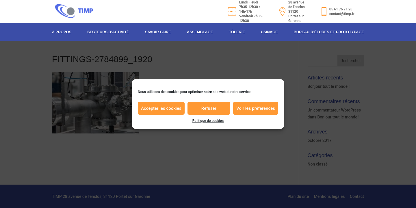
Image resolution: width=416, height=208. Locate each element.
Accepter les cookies (161, 108)
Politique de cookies (208, 121)
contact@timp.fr (331, 12)
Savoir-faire (158, 29)
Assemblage (200, 29)
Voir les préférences (255, 108)
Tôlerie (237, 29)
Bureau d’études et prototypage (329, 29)
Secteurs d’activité (108, 29)
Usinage (269, 29)
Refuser (208, 108)
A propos (61, 29)
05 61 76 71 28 (330, 8)
